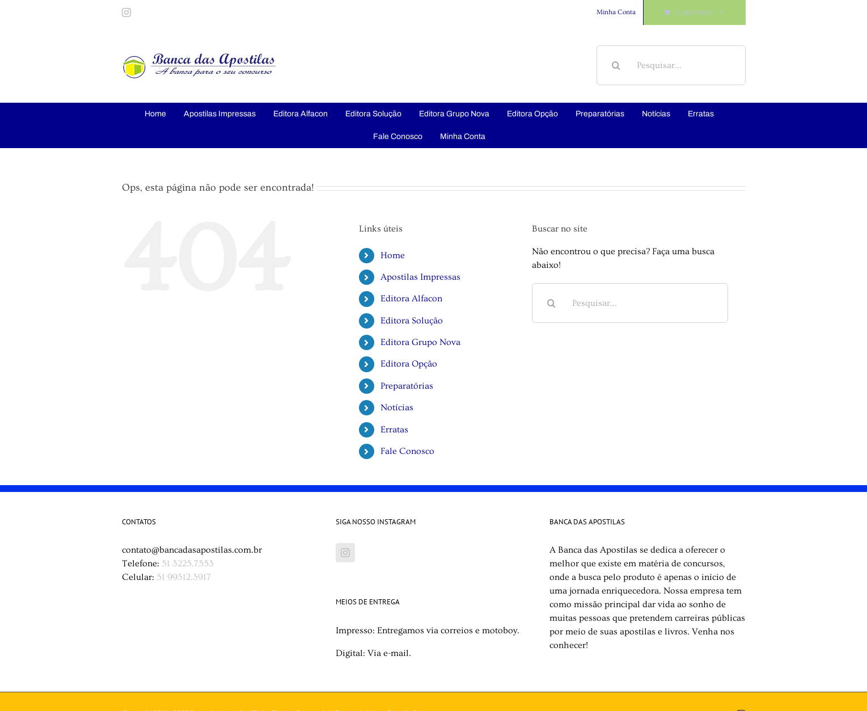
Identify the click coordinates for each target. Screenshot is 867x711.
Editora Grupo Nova (420, 342)
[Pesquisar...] (671, 65)
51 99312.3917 (184, 577)
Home (392, 255)
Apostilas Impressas (420, 277)
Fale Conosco (407, 451)
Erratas (394, 429)
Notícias (396, 407)
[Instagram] (345, 552)
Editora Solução (411, 320)
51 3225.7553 (188, 563)
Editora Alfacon (411, 298)
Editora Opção (408, 364)
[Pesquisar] (616, 65)
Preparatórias (406, 386)
